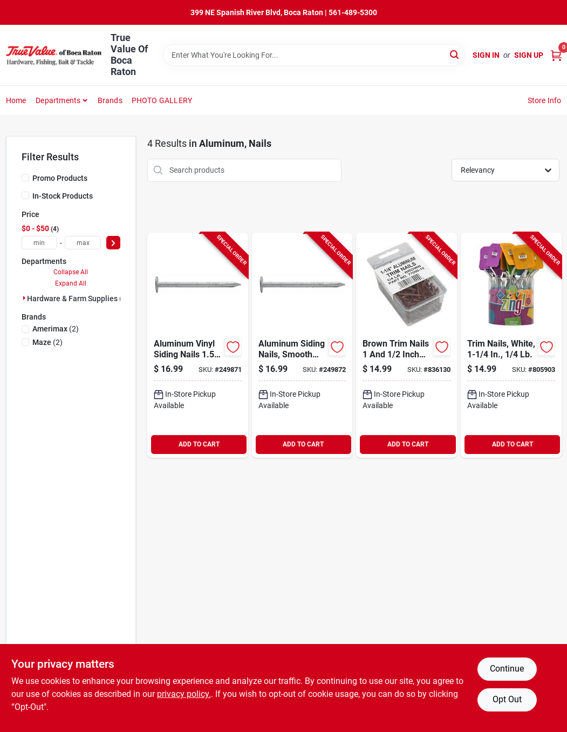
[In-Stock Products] (25, 195)
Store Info (545, 100)
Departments (58, 100)
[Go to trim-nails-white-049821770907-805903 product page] (511, 345)
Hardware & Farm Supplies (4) (78, 298)
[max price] (83, 242)
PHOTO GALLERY (162, 100)
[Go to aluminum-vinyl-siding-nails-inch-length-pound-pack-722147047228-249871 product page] (197, 345)
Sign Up (528, 55)
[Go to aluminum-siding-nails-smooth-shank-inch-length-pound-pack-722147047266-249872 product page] (302, 345)
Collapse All (70, 272)
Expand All (70, 283)
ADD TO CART (199, 444)
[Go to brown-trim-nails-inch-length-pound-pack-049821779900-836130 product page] (406, 345)
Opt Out (507, 699)
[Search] (455, 54)
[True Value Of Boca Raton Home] (54, 55)
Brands (110, 100)
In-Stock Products (62, 196)
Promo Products (59, 178)
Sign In (486, 55)
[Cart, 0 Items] (556, 55)
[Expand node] (24, 298)
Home (16, 100)
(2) (55, 328)
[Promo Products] (25, 177)
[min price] (40, 242)
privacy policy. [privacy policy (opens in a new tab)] (184, 694)
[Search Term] (314, 55)
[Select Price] (113, 242)
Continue (507, 668)
